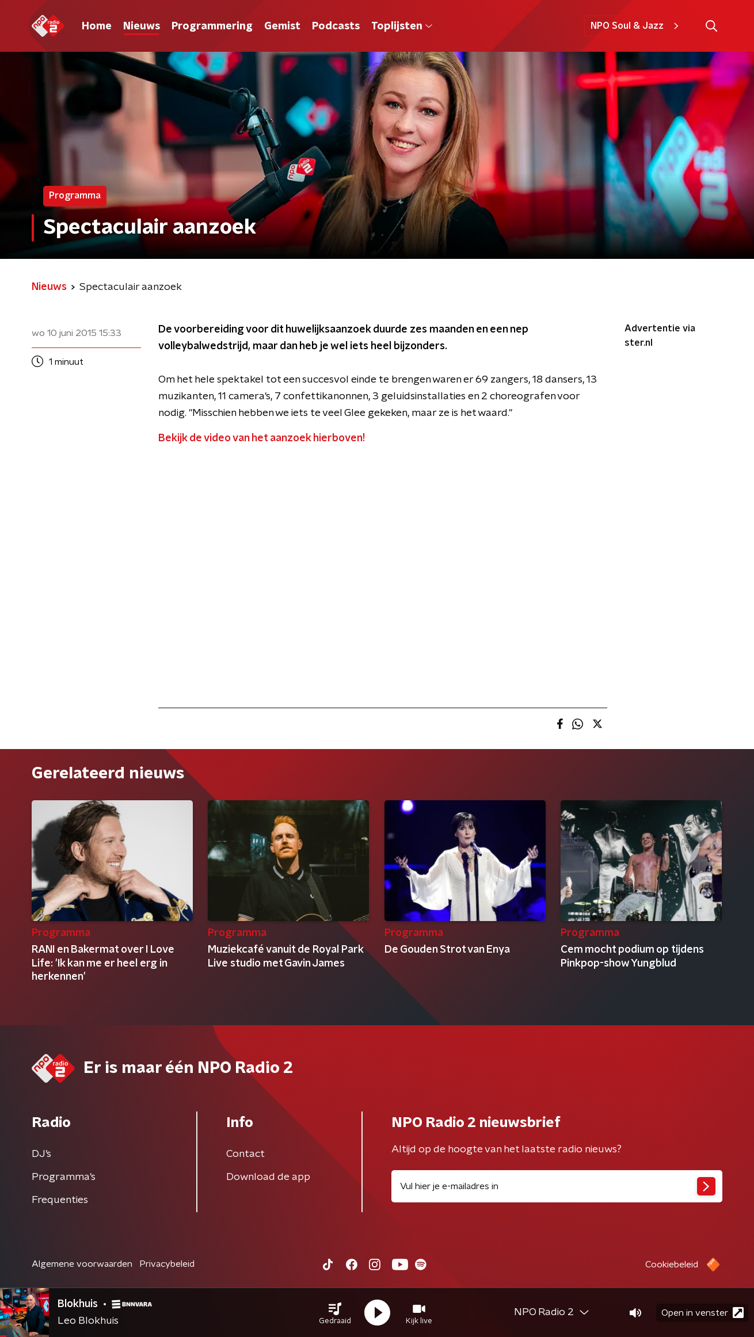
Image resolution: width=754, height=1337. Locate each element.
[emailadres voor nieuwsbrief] (556, 1186)
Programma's (64, 1177)
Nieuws (141, 26)
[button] (335, 1312)
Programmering (212, 26)
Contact (245, 1154)
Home (97, 26)
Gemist (282, 26)
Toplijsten (401, 26)
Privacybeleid (167, 1264)
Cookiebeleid (671, 1264)
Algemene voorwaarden (82, 1264)
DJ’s (41, 1154)
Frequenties (60, 1200)
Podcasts (336, 26)
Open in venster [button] (702, 1312)
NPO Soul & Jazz (636, 26)
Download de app (268, 1177)
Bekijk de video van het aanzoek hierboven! (261, 438)
